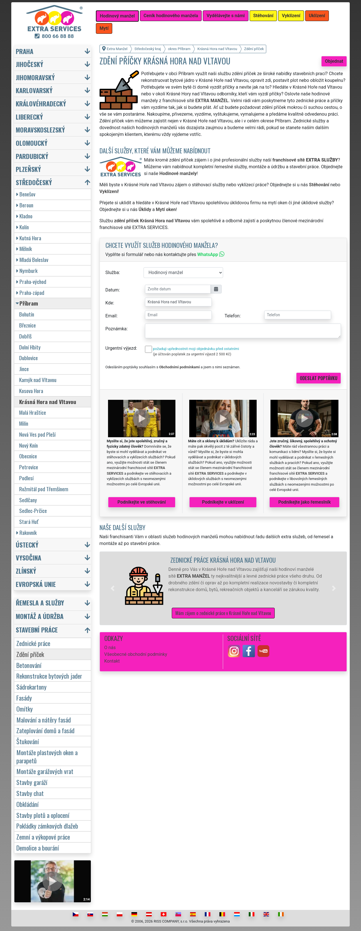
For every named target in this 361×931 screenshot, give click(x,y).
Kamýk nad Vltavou (37, 380)
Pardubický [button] (32, 156)
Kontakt (112, 661)
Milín (23, 423)
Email (111, 315)
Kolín (22, 227)
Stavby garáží (31, 782)
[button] (112, 588)
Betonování (28, 665)
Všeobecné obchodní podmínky (135, 654)
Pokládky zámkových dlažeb (47, 825)
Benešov (25, 194)
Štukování (27, 741)
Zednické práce (33, 643)
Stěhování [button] (263, 15)
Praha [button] (24, 51)
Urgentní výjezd (120, 348)
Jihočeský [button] (29, 64)
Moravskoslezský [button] (40, 129)
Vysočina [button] (28, 557)
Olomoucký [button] (31, 142)
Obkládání (27, 804)
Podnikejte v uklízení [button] (223, 502)
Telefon (231, 315)
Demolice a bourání (37, 847)
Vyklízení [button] (291, 15)
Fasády (24, 697)
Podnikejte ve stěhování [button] (142, 502)
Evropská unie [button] (36, 584)
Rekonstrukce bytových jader (49, 675)
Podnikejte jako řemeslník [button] (304, 502)
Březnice (27, 325)
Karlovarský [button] (34, 90)
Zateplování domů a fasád (45, 730)
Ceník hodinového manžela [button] (171, 15)
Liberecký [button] (29, 116)
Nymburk (27, 270)
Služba (112, 272)
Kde (109, 303)
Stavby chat (30, 793)
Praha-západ (30, 292)
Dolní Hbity (30, 347)
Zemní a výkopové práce (43, 836)
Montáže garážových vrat (44, 771)
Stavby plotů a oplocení (42, 815)
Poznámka (116, 328)
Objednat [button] (334, 61)
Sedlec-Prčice (33, 510)
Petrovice (28, 467)
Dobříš (25, 336)
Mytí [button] (104, 28)
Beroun (24, 205)
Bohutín (26, 314)
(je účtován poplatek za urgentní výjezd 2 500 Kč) (192, 354)
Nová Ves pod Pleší (37, 434)
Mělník (24, 248)
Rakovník (26, 532)
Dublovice (28, 358)
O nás (110, 647)
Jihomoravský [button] (35, 77)
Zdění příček (30, 654)
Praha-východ (31, 281)
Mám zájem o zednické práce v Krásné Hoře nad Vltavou (223, 613)
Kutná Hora (28, 238)
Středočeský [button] (34, 182)
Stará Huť (28, 521)
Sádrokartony (31, 686)
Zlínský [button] (26, 570)
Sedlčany (28, 500)
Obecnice (28, 456)
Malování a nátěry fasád (43, 719)
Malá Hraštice (32, 412)
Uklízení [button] (317, 15)
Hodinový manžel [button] (117, 16)
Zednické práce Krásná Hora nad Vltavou (223, 559)
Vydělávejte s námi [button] (225, 15)
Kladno (24, 216)
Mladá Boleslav (32, 259)
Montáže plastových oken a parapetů (47, 756)
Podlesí (26, 478)
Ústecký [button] (27, 544)
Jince (24, 369)
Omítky (24, 708)
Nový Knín (28, 445)
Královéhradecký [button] (41, 103)
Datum (112, 290)
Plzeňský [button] (28, 169)
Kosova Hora (31, 391)
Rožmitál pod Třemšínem (43, 489)
